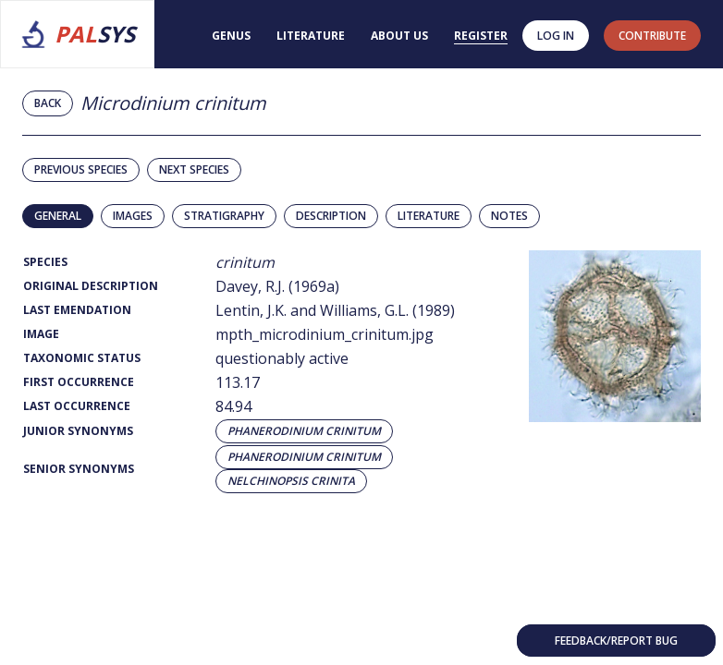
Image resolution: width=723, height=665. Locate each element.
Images (133, 216)
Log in (555, 35)
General (57, 216)
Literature (310, 35)
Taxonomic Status (82, 358)
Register (481, 35)
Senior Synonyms (78, 469)
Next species (194, 169)
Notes (509, 216)
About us (399, 35)
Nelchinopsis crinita (291, 481)
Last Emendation (77, 310)
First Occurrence (78, 382)
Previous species (81, 169)
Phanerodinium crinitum (304, 431)
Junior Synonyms (78, 431)
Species (45, 262)
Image (41, 334)
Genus (231, 35)
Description (331, 216)
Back (47, 103)
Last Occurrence (76, 406)
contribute (652, 35)
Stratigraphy (224, 216)
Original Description (90, 286)
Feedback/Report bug (616, 640)
